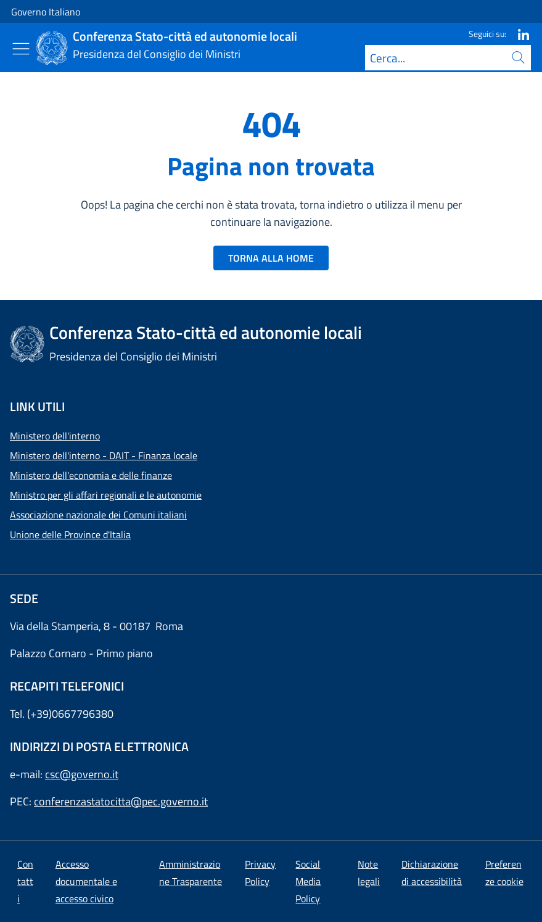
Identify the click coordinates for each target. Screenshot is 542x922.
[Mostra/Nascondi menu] (21, 49)
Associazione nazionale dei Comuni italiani (98, 514)
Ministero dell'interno (55, 435)
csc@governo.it (81, 774)
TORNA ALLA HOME (271, 258)
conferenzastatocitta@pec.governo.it (121, 801)
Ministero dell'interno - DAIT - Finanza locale (103, 455)
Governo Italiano (45, 11)
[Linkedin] (518, 33)
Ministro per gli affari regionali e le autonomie (106, 495)
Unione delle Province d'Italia (70, 534)
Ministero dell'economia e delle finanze (91, 475)
